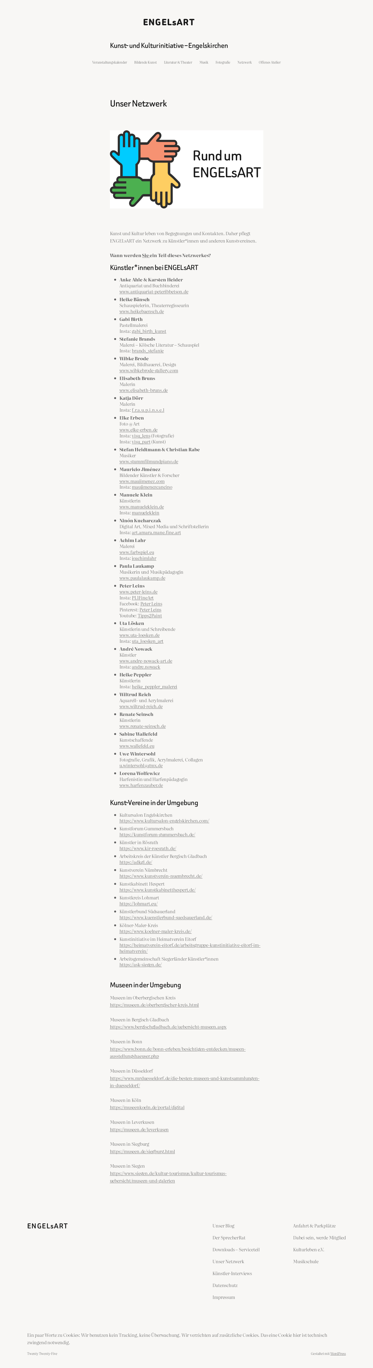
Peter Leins (151, 603)
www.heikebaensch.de (141, 311)
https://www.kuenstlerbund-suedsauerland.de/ (165, 917)
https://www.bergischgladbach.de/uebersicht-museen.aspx (168, 1026)
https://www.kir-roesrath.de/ (148, 848)
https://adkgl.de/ (135, 861)
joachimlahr (144, 557)
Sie (146, 255)
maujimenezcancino (152, 486)
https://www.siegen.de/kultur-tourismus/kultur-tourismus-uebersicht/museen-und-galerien (168, 1177)
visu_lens (141, 435)
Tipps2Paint (150, 615)
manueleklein (145, 512)
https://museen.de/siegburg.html (142, 1151)
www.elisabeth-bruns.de (143, 389)
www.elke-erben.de (138, 429)
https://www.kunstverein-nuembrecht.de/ (161, 875)
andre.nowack (146, 666)
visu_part (141, 441)
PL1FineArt (143, 597)
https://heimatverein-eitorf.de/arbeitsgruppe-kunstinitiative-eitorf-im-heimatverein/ (189, 947)
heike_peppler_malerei (154, 686)
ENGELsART (169, 22)
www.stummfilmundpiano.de (148, 461)
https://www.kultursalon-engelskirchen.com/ (164, 820)
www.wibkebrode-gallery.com (148, 370)
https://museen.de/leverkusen (139, 1129)
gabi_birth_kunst (149, 330)
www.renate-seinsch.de (142, 725)
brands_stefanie (148, 350)
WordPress (338, 1353)
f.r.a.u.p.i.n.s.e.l (148, 409)
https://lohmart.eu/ (138, 903)
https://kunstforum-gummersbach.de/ (157, 834)
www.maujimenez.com (142, 480)
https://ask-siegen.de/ (140, 964)
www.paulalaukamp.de (142, 577)
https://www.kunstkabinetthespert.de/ (157, 889)
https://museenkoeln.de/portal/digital (147, 1107)
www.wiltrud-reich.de (141, 706)
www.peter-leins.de (138, 591)
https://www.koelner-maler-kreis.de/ (155, 930)
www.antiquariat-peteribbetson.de (153, 291)
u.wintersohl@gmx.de (141, 765)
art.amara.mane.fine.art (156, 532)
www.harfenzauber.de (141, 784)
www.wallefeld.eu (136, 745)
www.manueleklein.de (141, 506)
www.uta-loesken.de (139, 634)
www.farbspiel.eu (136, 551)
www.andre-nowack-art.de (145, 660)
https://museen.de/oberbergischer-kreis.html (154, 1004)
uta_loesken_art (147, 640)
